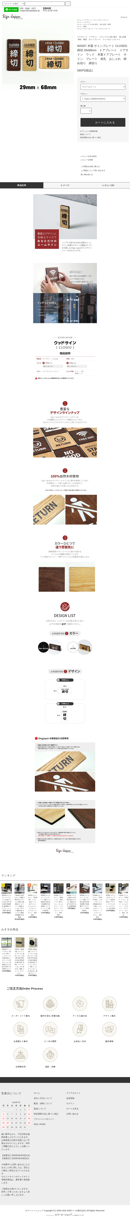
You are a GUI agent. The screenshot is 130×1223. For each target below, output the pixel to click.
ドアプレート (88, 20)
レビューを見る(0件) (87, 156)
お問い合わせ (72, 1114)
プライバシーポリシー (44, 1119)
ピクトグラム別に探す (91, 24)
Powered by (65, 1215)
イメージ (65, 185)
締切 (109, 24)
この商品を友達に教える (88, 166)
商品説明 (21, 185)
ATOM (42, 1124)
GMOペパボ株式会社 (76, 1210)
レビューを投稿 (85, 160)
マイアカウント (73, 1093)
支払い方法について (43, 1098)
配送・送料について (43, 1103)
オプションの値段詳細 (89, 131)
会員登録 (70, 1098)
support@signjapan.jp (30, 10)
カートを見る (72, 1108)
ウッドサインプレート (101, 20)
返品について (85, 134)
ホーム (79, 20)
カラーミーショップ (34, 1210)
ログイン (70, 1103)
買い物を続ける (85, 175)
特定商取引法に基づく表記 (90, 138)
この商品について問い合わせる (91, 170)
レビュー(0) (108, 185)
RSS (36, 1124)
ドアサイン (87, 22)
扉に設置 (103, 24)
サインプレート (89, 29)
